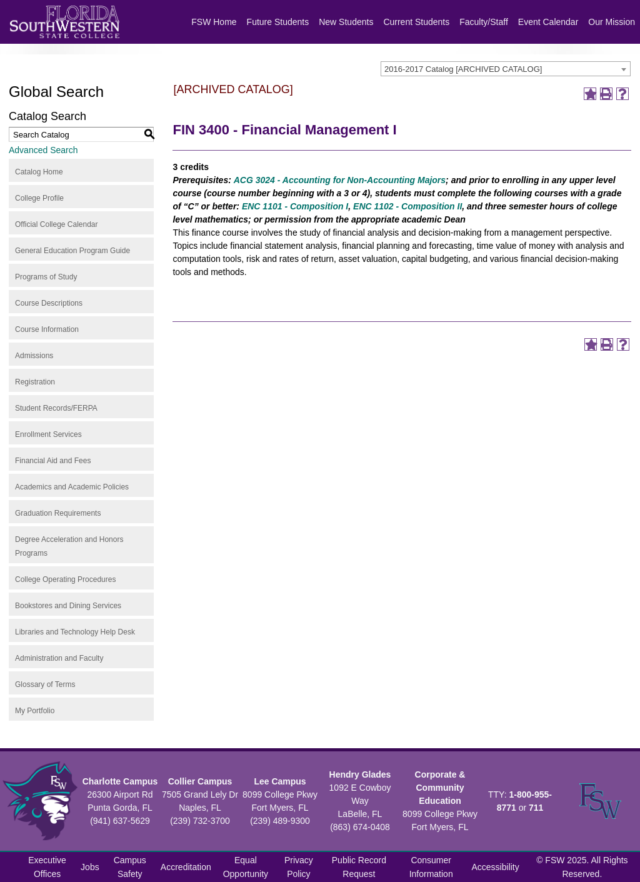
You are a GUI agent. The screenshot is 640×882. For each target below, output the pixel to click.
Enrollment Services (48, 434)
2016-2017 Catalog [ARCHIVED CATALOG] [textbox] (463, 69)
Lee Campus (280, 781)
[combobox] (506, 68)
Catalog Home (39, 172)
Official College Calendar (56, 224)
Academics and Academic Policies (72, 487)
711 (536, 808)
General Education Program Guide (72, 250)
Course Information (47, 329)
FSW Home (213, 22)
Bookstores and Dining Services (68, 605)
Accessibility (495, 867)
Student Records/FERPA (56, 408)
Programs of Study (46, 277)
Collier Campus (200, 781)
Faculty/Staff (483, 22)
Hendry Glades (360, 774)
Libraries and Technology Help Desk (75, 632)
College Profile (39, 198)
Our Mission (611, 22)
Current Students (416, 22)
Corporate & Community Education (440, 787)
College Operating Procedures (65, 579)
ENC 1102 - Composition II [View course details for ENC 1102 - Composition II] (407, 206)
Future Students (278, 22)
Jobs (90, 867)
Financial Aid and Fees (53, 460)
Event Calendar (548, 22)
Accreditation (186, 867)
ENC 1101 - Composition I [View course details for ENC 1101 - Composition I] (293, 206)
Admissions (34, 355)
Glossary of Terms (45, 684)
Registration (35, 382)
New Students (346, 22)
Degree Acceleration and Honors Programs (69, 546)
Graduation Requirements (58, 513)
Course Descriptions (48, 303)
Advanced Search (43, 150)
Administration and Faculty (59, 658)
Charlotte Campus (120, 781)
